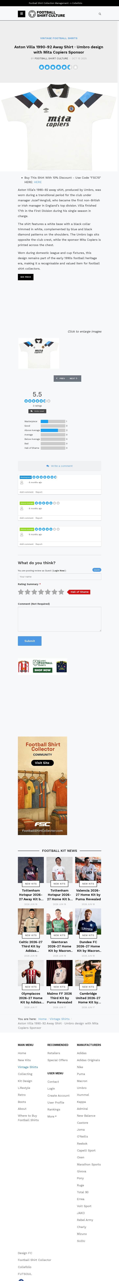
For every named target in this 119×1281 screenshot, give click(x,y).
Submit (29, 641)
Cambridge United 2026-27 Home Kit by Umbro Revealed (88, 1002)
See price (25, 277)
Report (39, 492)
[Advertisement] (59, 306)
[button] (21, 14)
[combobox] (100, 14)
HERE (38, 182)
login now (59, 570)
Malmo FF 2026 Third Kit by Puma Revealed (59, 998)
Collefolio (77, 3)
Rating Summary (29, 584)
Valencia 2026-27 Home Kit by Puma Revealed (88, 894)
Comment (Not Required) (34, 603)
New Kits (31, 883)
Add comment (26, 492)
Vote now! (37, 411)
